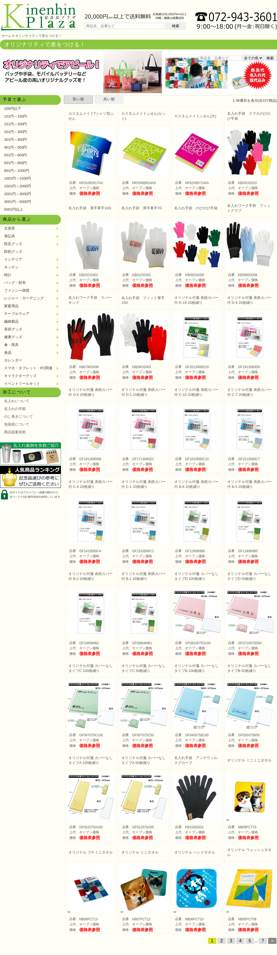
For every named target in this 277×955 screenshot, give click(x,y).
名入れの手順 (15, 409)
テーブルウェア (16, 314)
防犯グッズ (13, 251)
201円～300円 (15, 132)
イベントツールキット (22, 383)
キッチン (11, 267)
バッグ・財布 (15, 283)
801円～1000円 (16, 171)
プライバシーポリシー (178, 951)
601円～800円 (15, 163)
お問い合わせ (258, 4)
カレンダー (13, 360)
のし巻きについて (18, 416)
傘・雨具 (11, 345)
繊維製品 (11, 321)
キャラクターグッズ (20, 376)
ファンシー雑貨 (16, 290)
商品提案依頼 (15, 432)
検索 (175, 26)
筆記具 (9, 236)
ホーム (6, 36)
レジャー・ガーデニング (24, 298)
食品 (7, 352)
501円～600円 (15, 155)
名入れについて (16, 401)
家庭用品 (11, 306)
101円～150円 (15, 116)
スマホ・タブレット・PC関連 (28, 368)
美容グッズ (13, 329)
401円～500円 (15, 147)
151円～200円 (15, 124)
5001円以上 (13, 209)
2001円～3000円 (17, 194)
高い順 (109, 99)
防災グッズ (13, 244)
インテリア (13, 259)
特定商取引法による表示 (229, 951)
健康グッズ (13, 337)
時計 (7, 275)
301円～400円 (15, 139)
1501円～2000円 (17, 186)
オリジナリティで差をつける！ (38, 36)
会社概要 (139, 951)
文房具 (9, 228)
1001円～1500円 (17, 178)
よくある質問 (222, 4)
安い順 (78, 99)
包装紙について (16, 424)
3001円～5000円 (17, 202)
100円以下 (12, 108)
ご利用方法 (188, 4)
